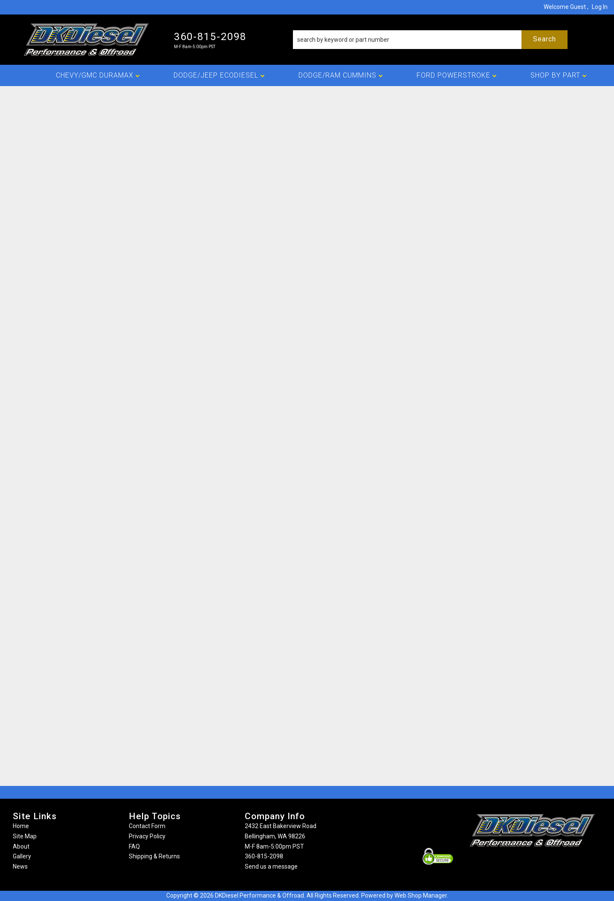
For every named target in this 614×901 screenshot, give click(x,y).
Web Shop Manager (420, 895)
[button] (430, 39)
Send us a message (271, 866)
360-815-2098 (264, 856)
